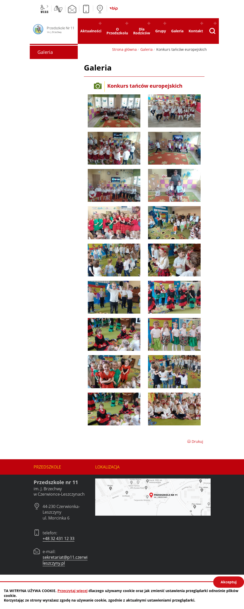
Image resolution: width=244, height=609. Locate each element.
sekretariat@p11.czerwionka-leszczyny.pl (70, 560)
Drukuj (195, 441)
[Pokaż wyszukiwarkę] (212, 31)
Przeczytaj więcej (72, 590)
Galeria (146, 49)
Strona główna (124, 49)
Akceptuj (229, 582)
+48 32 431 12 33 (58, 538)
